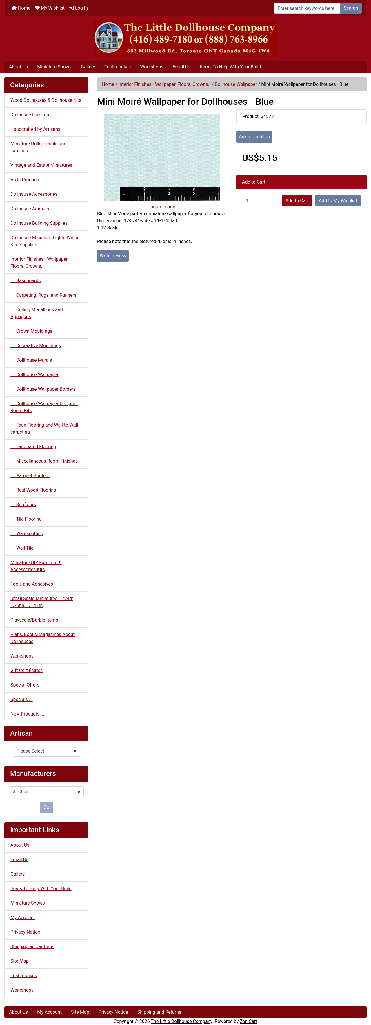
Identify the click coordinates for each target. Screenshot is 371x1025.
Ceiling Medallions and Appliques (36, 313)
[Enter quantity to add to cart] (262, 200)
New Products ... (27, 714)
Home (21, 8)
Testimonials (117, 67)
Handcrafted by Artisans (35, 129)
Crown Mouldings (31, 331)
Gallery (88, 67)
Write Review (113, 255)
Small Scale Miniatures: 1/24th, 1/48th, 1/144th (42, 602)
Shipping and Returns (32, 946)
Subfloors (23, 504)
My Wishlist (50, 8)
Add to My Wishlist (338, 200)
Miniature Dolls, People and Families (38, 147)
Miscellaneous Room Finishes (44, 461)
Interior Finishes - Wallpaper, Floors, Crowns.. (165, 84)
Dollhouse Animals (29, 208)
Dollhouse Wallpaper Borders (43, 389)
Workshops (151, 67)
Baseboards (25, 280)
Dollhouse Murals (31, 360)
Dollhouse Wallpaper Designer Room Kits (44, 407)
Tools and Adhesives (31, 584)
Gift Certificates (26, 670)
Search (351, 8)
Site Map (19, 961)
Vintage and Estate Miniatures (41, 165)
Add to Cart (297, 200)
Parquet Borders (30, 475)
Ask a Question (254, 137)
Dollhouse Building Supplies (39, 223)
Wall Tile (22, 548)
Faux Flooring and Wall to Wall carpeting (44, 428)
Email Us (181, 67)
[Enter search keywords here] (307, 8)
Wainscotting (26, 533)
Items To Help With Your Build (230, 67)
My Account (22, 917)
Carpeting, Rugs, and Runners (43, 295)
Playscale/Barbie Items (34, 620)
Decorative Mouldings (35, 345)
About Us (18, 67)
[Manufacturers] (46, 791)
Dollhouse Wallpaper (236, 84)
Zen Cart (248, 1021)
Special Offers (24, 685)
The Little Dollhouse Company (181, 1021)
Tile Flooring (26, 519)
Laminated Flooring (33, 446)
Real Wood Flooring (33, 490)
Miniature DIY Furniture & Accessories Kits (36, 566)
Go (46, 807)
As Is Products (25, 179)
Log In (78, 8)
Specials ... (21, 699)
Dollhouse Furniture (30, 114)
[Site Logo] (185, 39)
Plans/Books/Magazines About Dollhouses (42, 638)
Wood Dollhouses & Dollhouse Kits (45, 100)
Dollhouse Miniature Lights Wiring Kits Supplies (45, 241)
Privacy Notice (25, 932)
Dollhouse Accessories (33, 194)
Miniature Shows (54, 67)
